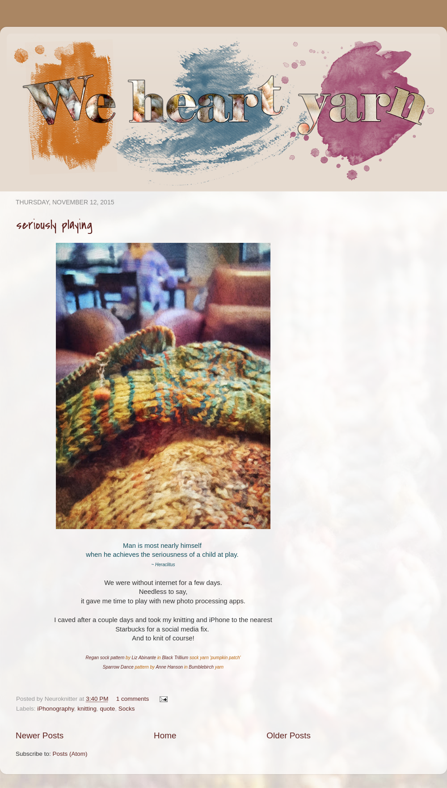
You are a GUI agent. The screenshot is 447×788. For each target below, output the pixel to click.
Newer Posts (39, 735)
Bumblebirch (201, 667)
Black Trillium (175, 657)
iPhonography (55, 708)
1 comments (132, 698)
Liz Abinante (143, 657)
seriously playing (54, 225)
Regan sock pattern (105, 657)
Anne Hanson (169, 667)
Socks (126, 708)
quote (107, 708)
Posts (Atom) (70, 753)
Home (165, 735)
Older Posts (288, 735)
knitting (87, 708)
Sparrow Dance (118, 667)
